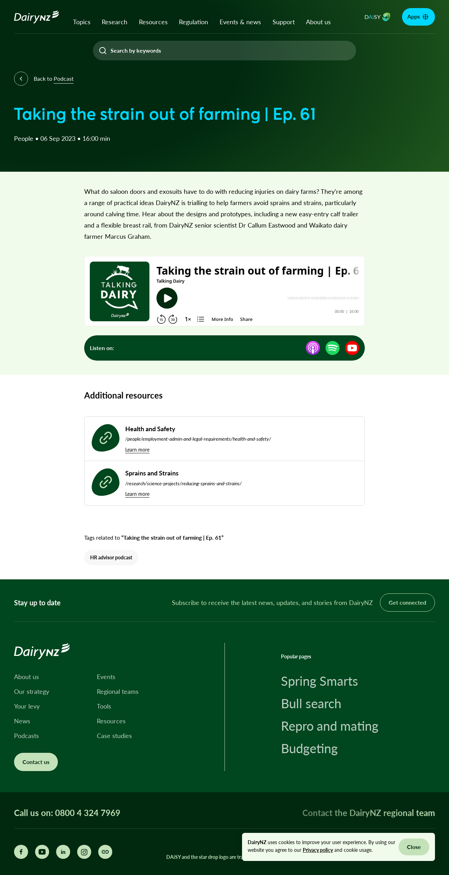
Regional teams (118, 691)
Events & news (240, 22)
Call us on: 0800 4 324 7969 (67, 813)
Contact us (35, 761)
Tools (104, 706)
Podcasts (26, 735)
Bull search (311, 703)
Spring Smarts (319, 681)
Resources (153, 22)
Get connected (407, 602)
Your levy (27, 706)
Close (414, 846)
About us (318, 22)
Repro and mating (329, 725)
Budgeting (309, 748)
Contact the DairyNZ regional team (368, 813)
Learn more (137, 450)
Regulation (193, 22)
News (22, 721)
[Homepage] (36, 17)
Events (106, 676)
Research (114, 22)
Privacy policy (318, 850)
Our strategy (31, 691)
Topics (82, 22)
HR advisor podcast (111, 557)
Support (284, 22)
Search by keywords (135, 50)
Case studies (114, 735)
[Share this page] (105, 852)
